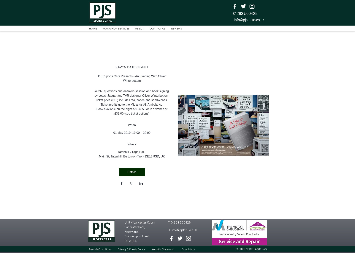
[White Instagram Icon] (252, 6)
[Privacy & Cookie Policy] (131, 249)
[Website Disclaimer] (162, 249)
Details (132, 172)
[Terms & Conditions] (99, 249)
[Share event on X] (131, 184)
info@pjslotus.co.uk (249, 20)
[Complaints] (188, 249)
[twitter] (243, 6)
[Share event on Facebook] (122, 184)
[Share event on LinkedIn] (141, 184)
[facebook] (235, 6)
